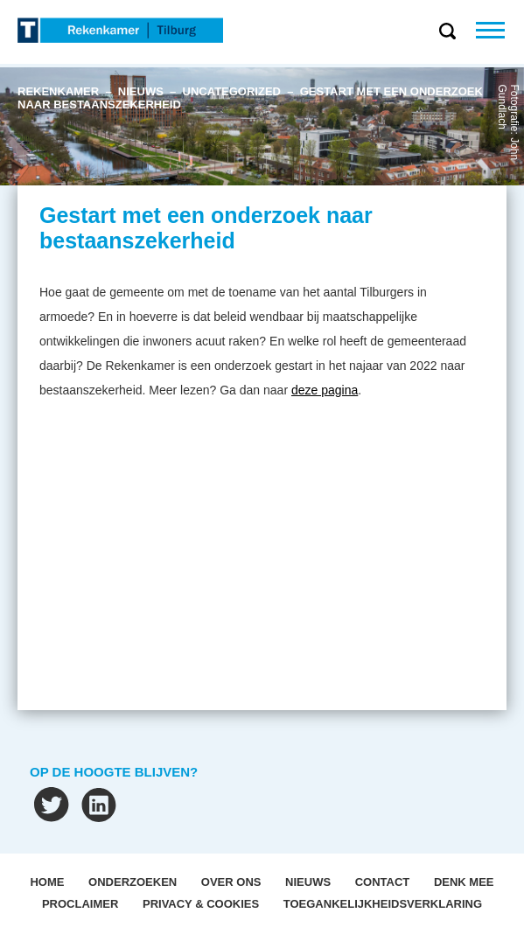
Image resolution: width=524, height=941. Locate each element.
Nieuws (308, 882)
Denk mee (464, 882)
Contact (382, 882)
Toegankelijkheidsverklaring (382, 903)
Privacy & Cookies (201, 903)
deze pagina (324, 390)
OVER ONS (231, 882)
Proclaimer (80, 903)
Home (47, 882)
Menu (500, 30)
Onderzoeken (132, 882)
